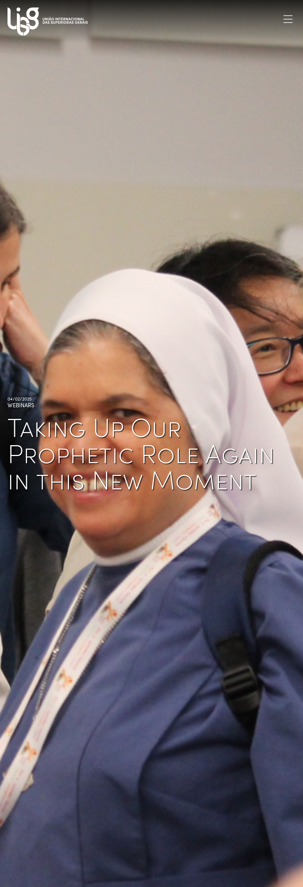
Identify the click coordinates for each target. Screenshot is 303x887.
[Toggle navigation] (288, 19)
